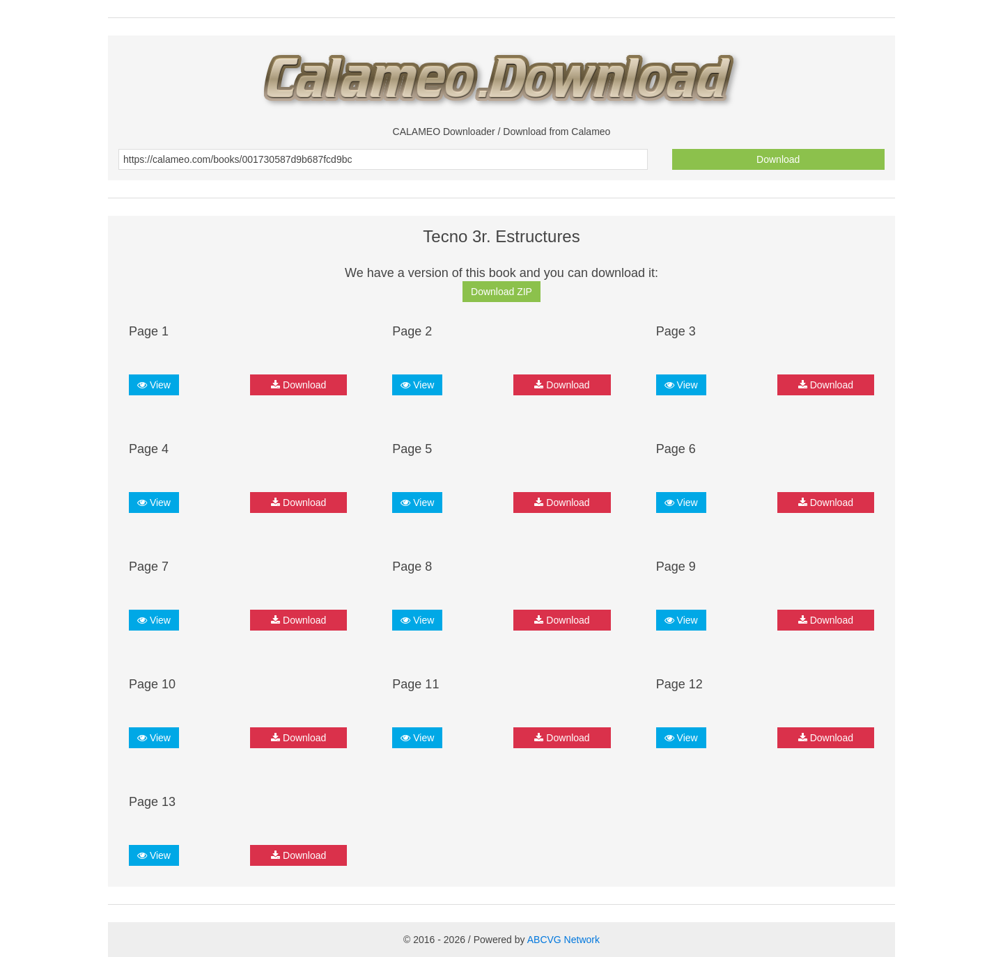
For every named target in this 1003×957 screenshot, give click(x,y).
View (154, 384)
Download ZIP (501, 291)
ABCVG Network (563, 939)
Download (778, 159)
